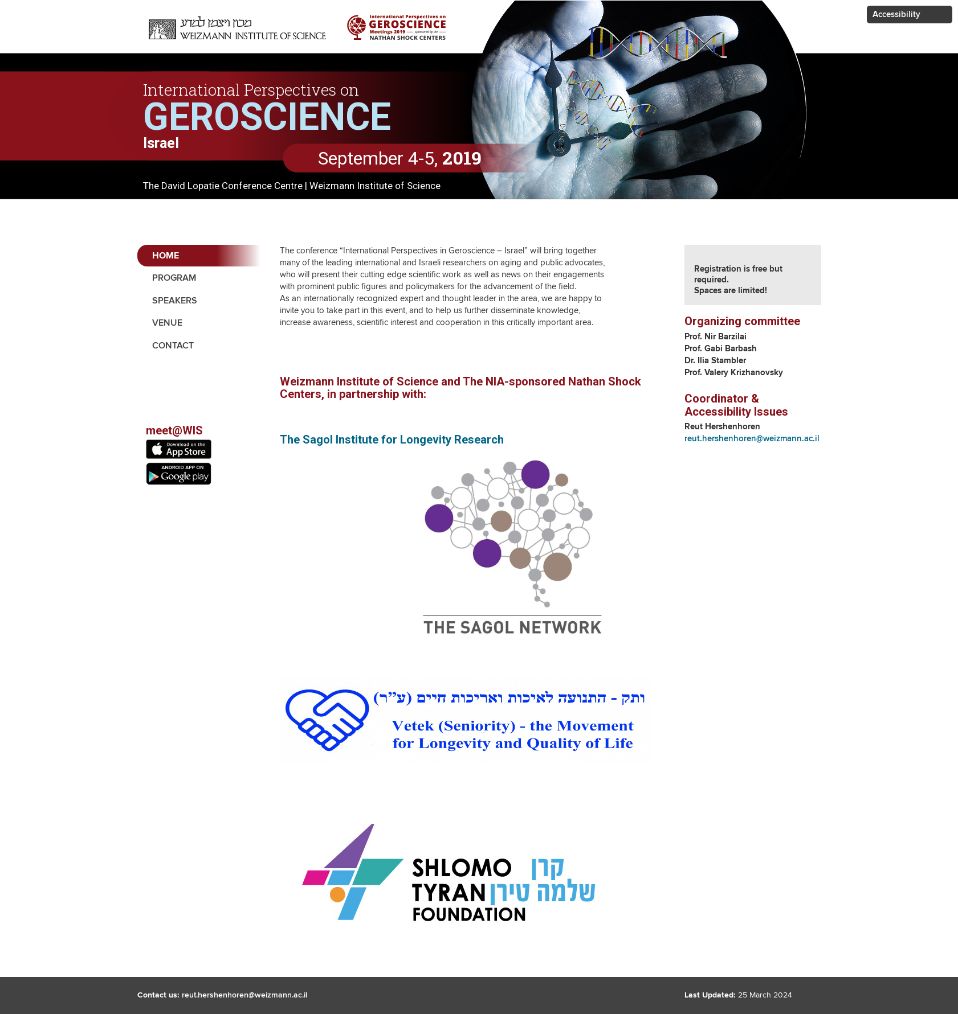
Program (174, 278)
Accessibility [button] (896, 14)
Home (165, 256)
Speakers (174, 301)
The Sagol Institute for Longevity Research (392, 439)
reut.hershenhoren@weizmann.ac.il (752, 438)
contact (173, 346)
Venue (167, 323)
